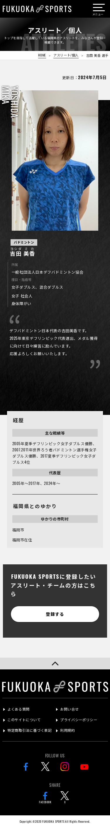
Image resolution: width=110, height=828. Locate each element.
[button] (55, 663)
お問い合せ (69, 708)
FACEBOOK (45, 797)
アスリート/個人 (65, 55)
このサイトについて (23, 719)
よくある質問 (18, 708)
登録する (55, 614)
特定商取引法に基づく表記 (29, 730)
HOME (42, 55)
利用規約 (67, 730)
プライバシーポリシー (78, 719)
